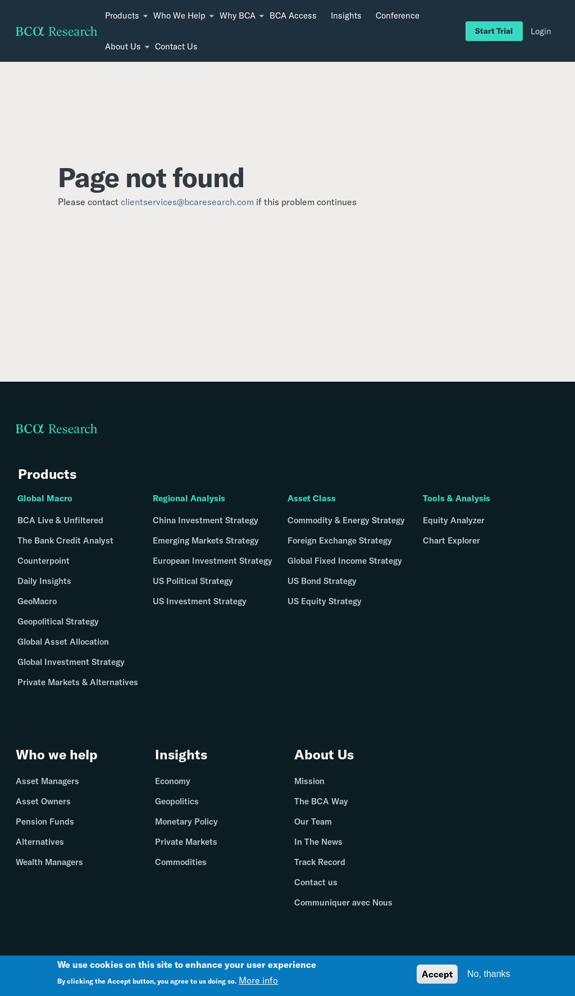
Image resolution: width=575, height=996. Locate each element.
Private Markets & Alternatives (77, 682)
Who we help (57, 754)
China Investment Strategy (205, 520)
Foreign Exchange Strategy (340, 540)
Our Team (313, 821)
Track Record (319, 862)
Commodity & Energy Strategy (346, 520)
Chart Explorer (451, 540)
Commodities (181, 862)
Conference (397, 15)
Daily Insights (44, 581)
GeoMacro (37, 601)
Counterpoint (43, 560)
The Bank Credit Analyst (65, 540)
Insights (346, 15)
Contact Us (176, 46)
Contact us (315, 882)
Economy (172, 781)
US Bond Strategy (322, 581)
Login (541, 31)
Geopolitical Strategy (58, 621)
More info (258, 982)
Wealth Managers (49, 862)
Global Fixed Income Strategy (345, 560)
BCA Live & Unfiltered (60, 520)
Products (47, 473)
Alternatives (40, 841)
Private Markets (186, 841)
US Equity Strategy (325, 601)
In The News (318, 841)
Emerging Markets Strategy (206, 540)
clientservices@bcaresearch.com (187, 201)
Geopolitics (177, 801)
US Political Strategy (193, 581)
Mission (309, 781)
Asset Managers (47, 781)
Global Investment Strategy (71, 662)
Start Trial (494, 31)
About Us (324, 754)
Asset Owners (43, 801)
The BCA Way (321, 801)
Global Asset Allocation (63, 641)
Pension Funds (45, 821)
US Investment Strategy (200, 601)
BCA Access (293, 15)
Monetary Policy (186, 821)
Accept (437, 975)
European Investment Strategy (212, 560)
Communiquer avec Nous (343, 902)
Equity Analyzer (454, 520)
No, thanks (488, 975)
